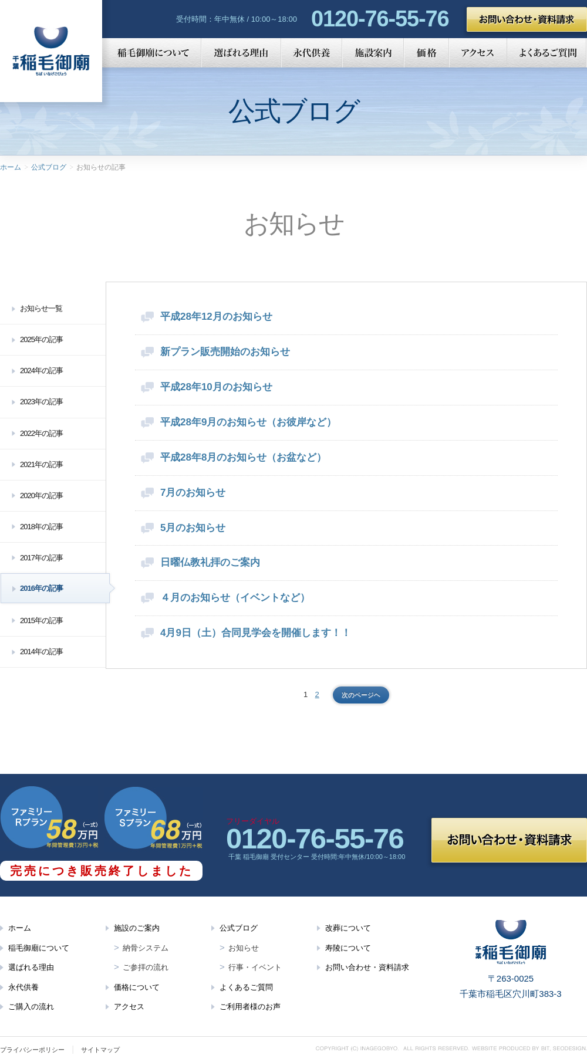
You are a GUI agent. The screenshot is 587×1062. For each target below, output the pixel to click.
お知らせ (243, 947)
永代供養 (311, 52)
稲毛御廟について (151, 52)
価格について (137, 987)
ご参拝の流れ (145, 967)
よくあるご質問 (547, 52)
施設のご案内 (137, 928)
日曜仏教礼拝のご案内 (210, 562)
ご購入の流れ (31, 1006)
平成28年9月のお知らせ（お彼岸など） (248, 422)
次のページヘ (361, 694)
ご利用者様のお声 (250, 1006)
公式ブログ (48, 167)
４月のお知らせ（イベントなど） (235, 597)
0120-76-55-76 (379, 19)
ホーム (10, 167)
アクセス (478, 52)
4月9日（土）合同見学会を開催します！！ (255, 632)
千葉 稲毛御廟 (51, 51)
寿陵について (348, 947)
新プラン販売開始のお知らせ (225, 351)
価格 (426, 52)
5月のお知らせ (192, 527)
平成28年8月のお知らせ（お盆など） (243, 457)
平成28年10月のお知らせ (216, 387)
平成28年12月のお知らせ (216, 316)
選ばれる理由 (241, 52)
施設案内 (373, 52)
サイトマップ (100, 1049)
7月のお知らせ (192, 492)
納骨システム (145, 947)
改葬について (348, 928)
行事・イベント (255, 967)
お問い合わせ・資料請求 (527, 19)
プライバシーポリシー (32, 1049)
